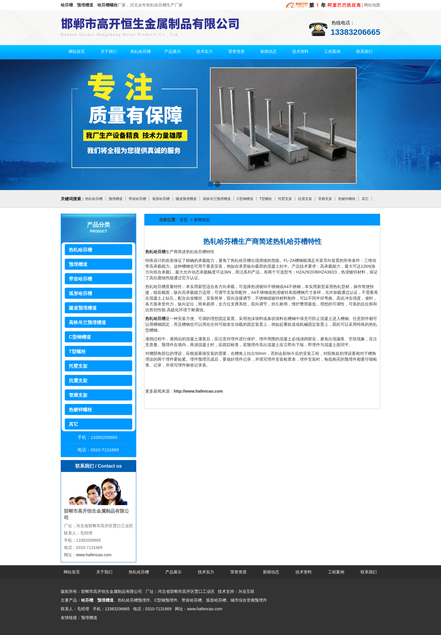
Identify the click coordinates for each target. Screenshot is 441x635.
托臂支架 (285, 199)
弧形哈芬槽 (161, 199)
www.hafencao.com (93, 554)
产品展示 (172, 51)
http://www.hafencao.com (198, 391)
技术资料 (300, 51)
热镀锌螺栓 (347, 199)
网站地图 (372, 5)
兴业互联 (246, 591)
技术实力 (204, 51)
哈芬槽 (87, 600)
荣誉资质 (236, 51)
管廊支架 (325, 199)
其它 (365, 199)
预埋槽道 (116, 199)
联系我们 (364, 51)
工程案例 (332, 51)
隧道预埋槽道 (186, 199)
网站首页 (77, 51)
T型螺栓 (265, 199)
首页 (184, 219)
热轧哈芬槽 (140, 51)
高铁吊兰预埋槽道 (217, 199)
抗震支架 (305, 199)
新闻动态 (268, 51)
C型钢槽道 (245, 199)
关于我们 (109, 51)
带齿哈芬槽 (137, 199)
